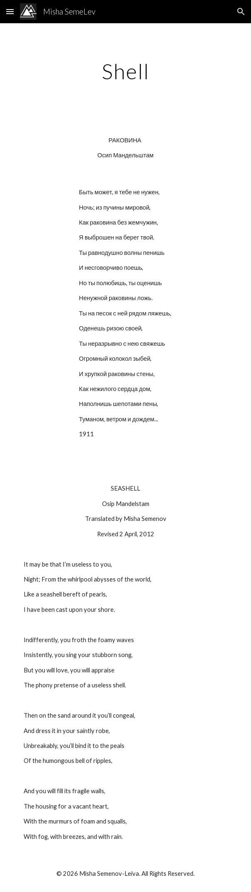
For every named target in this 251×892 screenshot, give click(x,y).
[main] (125, 71)
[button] (10, 11)
